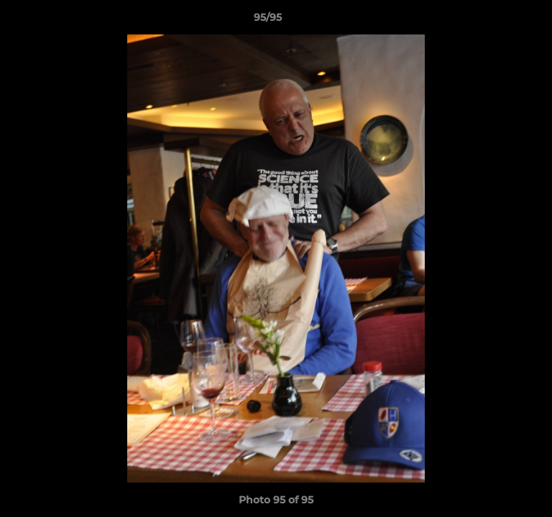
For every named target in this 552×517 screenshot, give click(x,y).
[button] (500, 20)
